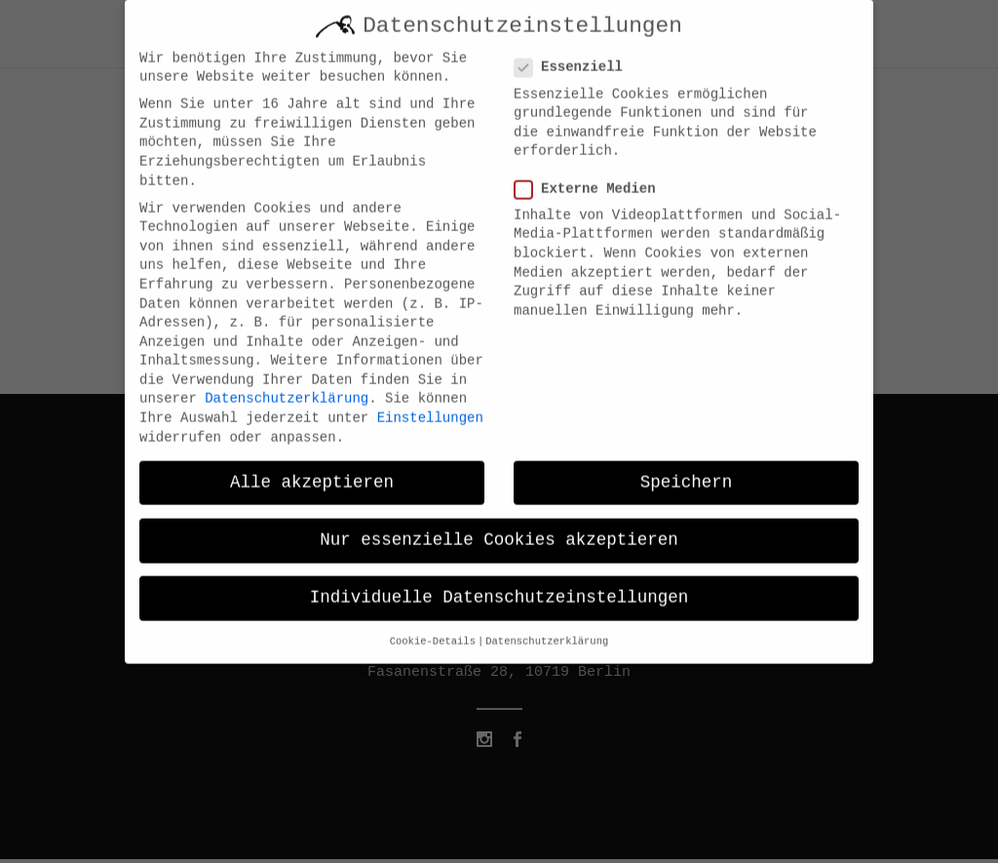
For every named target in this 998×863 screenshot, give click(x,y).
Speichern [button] (686, 469)
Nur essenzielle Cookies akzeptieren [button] (499, 526)
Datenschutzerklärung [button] (546, 628)
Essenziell (576, 55)
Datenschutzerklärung (286, 386)
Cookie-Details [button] (433, 628)
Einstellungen (430, 404)
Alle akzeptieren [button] (312, 469)
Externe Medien (593, 176)
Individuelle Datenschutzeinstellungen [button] (499, 584)
